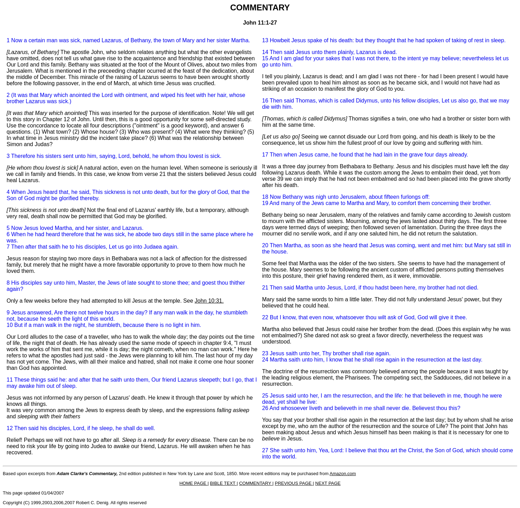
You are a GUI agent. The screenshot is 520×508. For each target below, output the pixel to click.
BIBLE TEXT (223, 483)
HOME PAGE (193, 483)
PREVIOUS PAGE (294, 483)
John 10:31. (209, 301)
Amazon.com (343, 473)
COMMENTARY (255, 483)
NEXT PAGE (327, 483)
